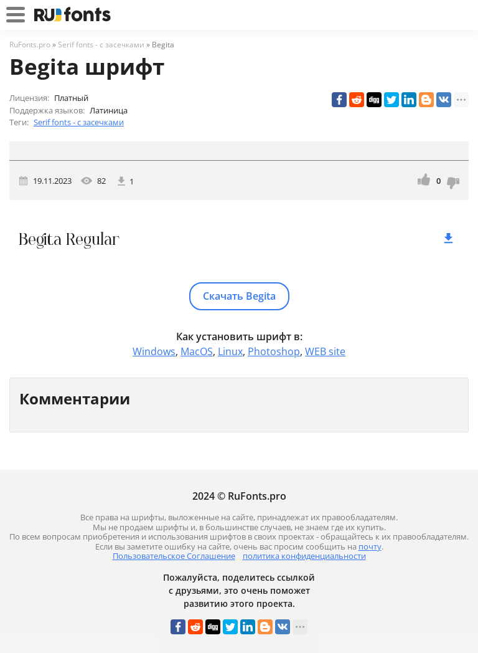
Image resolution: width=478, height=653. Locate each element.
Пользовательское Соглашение (174, 555)
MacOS (196, 351)
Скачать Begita (239, 296)
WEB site (325, 351)
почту (370, 546)
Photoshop (274, 351)
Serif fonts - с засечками (79, 122)
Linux (230, 351)
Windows (154, 351)
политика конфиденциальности (304, 555)
